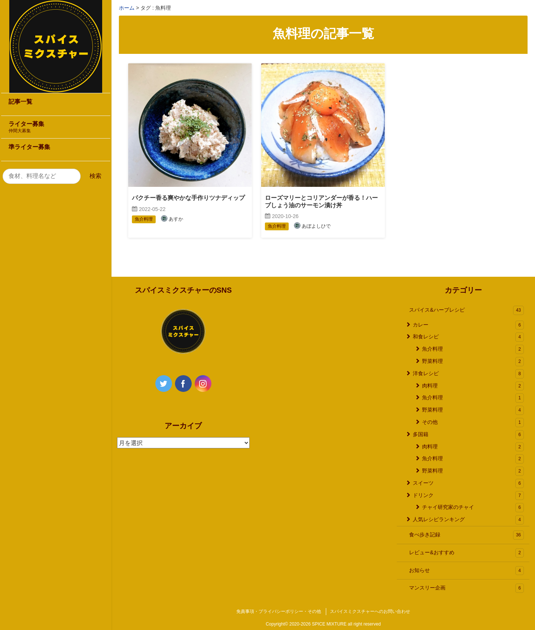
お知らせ (466, 570)
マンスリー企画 (466, 588)
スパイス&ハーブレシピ (466, 310)
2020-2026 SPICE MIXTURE (318, 624)
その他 (473, 422)
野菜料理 (473, 361)
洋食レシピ (468, 374)
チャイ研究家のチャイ (473, 507)
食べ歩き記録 (466, 535)
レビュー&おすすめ (466, 553)
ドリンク (468, 495)
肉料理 (473, 386)
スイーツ (468, 483)
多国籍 (468, 434)
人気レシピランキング (468, 520)
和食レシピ (468, 337)
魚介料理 (473, 349)
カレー (468, 325)
